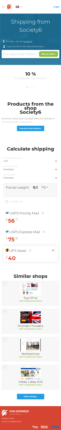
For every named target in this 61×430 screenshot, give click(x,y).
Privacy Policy (8, 418)
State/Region (9, 175)
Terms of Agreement (11, 421)
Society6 (27, 41)
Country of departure (12, 158)
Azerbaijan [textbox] (8, 169)
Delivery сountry (10, 166)
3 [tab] (34, 87)
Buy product (48, 54)
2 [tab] (30, 87)
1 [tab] (27, 87)
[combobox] (30, 161)
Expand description (30, 128)
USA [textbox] (5, 161)
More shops (30, 396)
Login (56, 6)
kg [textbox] (44, 187)
